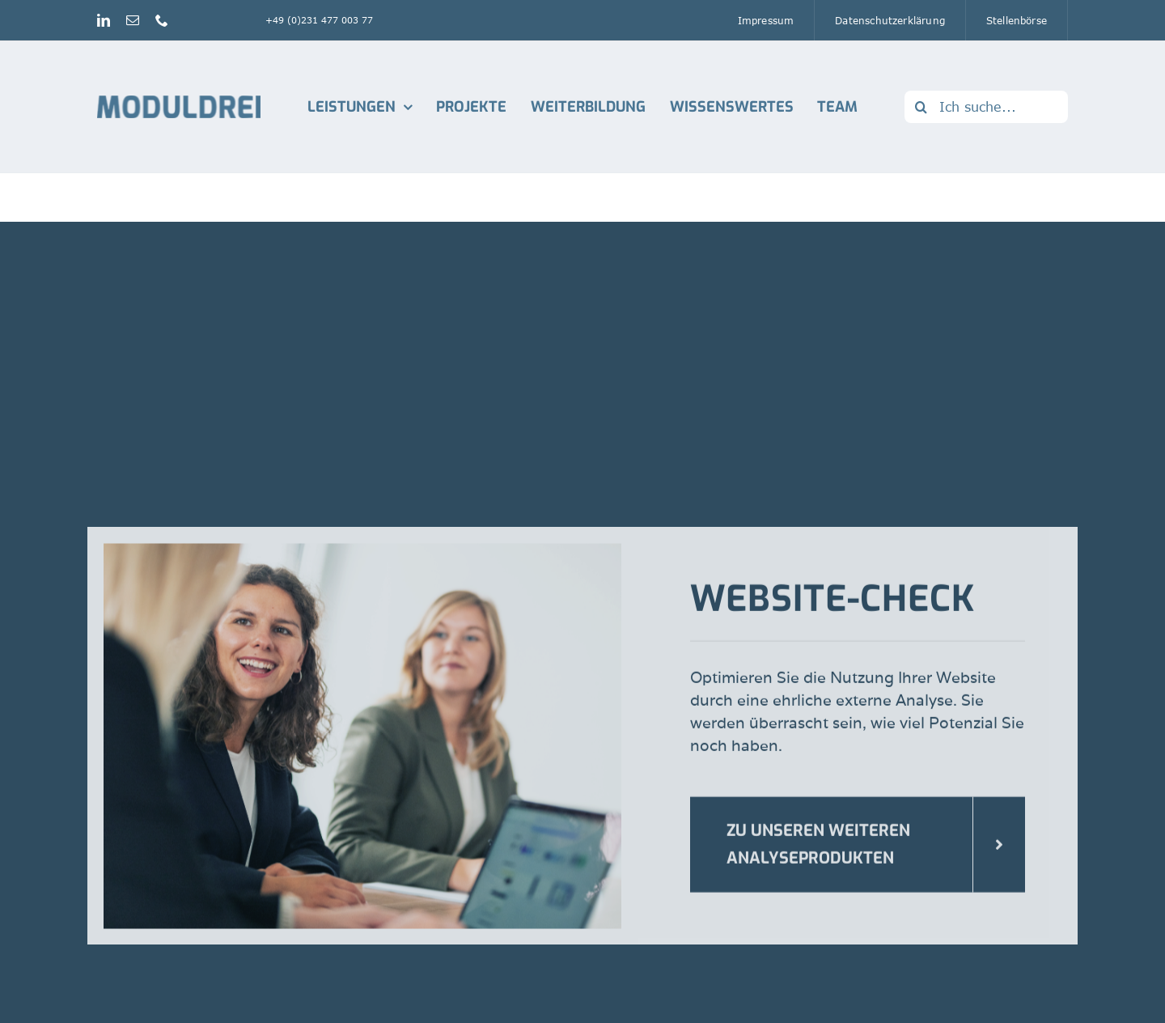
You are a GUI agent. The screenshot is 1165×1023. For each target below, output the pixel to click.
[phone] (161, 20)
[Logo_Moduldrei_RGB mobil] (179, 102)
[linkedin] (103, 20)
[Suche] (920, 107)
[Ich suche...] (986, 107)
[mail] (132, 20)
